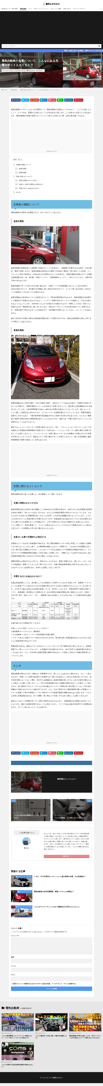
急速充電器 (20, 168)
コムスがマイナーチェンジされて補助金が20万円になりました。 (59, 907)
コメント (15, 935)
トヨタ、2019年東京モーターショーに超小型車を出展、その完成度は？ (61, 876)
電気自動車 (26, 9)
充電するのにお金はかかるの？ (27, 188)
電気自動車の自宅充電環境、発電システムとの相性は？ (55, 891)
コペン (34, 9)
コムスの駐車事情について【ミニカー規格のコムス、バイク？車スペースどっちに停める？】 (17, 1037)
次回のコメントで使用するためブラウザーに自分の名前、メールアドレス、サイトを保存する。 (45, 983)
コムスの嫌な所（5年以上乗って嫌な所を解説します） (50, 1037)
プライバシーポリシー (90, 9)
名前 (12, 957)
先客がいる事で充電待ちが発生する (29, 184)
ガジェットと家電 (63, 9)
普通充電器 (20, 172)
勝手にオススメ (58, 1080)
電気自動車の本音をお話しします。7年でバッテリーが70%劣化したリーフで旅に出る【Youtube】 (84, 1038)
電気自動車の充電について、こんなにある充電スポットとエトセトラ (40, 90)
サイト (13, 975)
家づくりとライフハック (47, 9)
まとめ (16, 192)
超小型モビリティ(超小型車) (11, 9)
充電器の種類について (22, 164)
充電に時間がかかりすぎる (26, 180)
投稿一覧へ (66, 856)
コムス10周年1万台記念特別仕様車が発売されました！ (17, 1068)
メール (13, 966)
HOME (5, 90)
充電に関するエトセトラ (22, 176)
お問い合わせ (76, 9)
